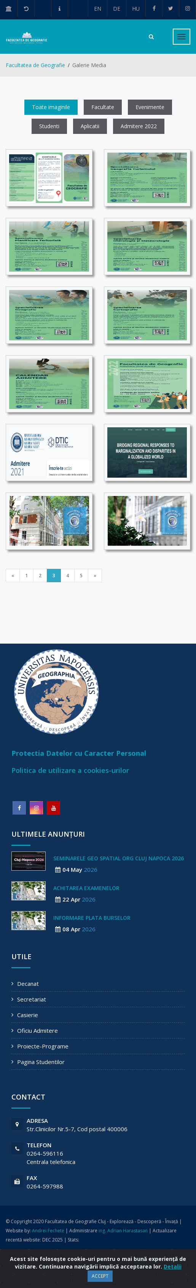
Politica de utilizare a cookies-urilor (70, 770)
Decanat (28, 983)
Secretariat (31, 999)
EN (97, 8)
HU (136, 8)
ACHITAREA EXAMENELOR (86, 888)
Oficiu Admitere (37, 1030)
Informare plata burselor (92, 917)
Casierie (27, 1015)
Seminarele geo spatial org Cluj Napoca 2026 (118, 858)
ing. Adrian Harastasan (123, 1230)
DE (116, 8)
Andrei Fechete (48, 1230)
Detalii (173, 1266)
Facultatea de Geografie (35, 65)
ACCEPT (100, 1276)
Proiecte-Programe (43, 1046)
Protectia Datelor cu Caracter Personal (78, 753)
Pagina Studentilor (41, 1062)
